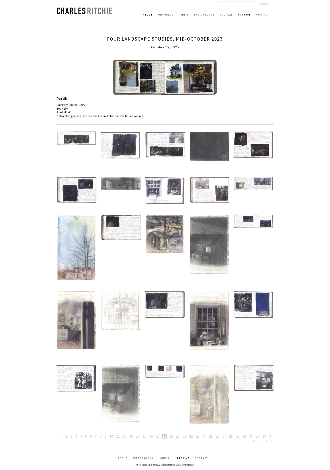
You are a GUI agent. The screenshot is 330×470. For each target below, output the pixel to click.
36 (260, 441)
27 (224, 436)
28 (231, 436)
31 (251, 436)
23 (197, 436)
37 (267, 441)
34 (271, 436)
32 (257, 436)
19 (171, 436)
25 (211, 436)
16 (151, 436)
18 (164, 436)
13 (131, 436)
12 (124, 436)
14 (138, 436)
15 (144, 436)
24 (204, 436)
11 (118, 436)
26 (217, 436)
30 (244, 436)
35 (254, 441)
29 (237, 436)
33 (264, 436)
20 (178, 436)
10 (111, 436)
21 (184, 436)
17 (158, 436)
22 (191, 436)
